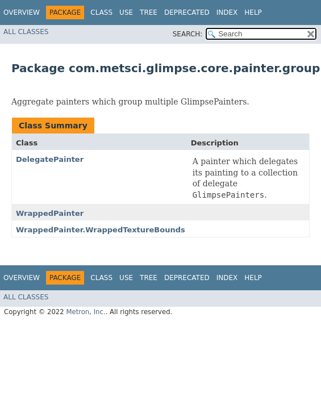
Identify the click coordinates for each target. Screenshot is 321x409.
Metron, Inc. (85, 312)
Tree (148, 12)
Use (126, 12)
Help (253, 12)
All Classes (25, 32)
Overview (21, 12)
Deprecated (187, 12)
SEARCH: (188, 34)
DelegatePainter (50, 159)
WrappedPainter (50, 213)
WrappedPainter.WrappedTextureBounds (100, 230)
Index (227, 12)
